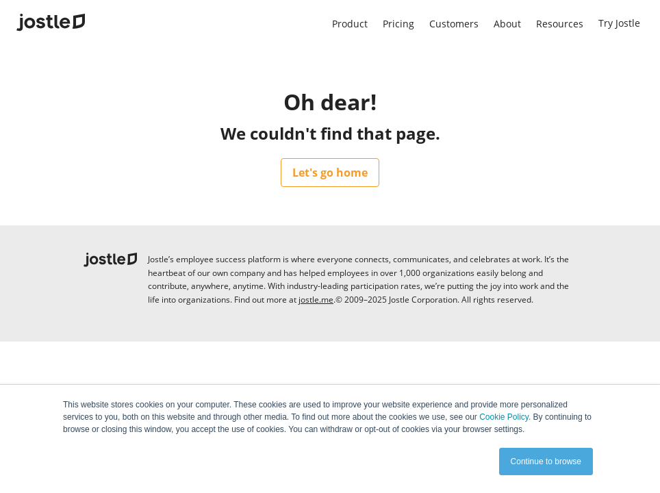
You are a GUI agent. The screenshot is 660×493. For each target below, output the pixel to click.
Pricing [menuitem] (398, 23)
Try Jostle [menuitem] (619, 22)
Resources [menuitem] (559, 23)
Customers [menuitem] (454, 23)
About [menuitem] (507, 23)
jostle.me (316, 299)
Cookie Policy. (505, 417)
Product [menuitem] (350, 23)
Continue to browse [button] (546, 461)
